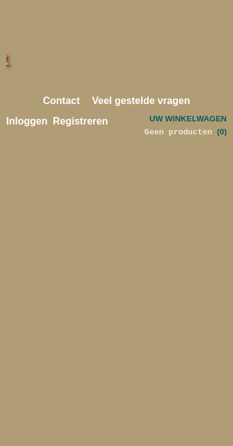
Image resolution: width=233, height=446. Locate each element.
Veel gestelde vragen (141, 100)
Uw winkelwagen (188, 118)
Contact (61, 100)
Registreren (80, 121)
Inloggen (27, 121)
